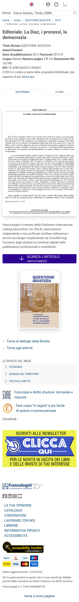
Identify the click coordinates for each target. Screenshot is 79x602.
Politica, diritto (20, 381)
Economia (15, 366)
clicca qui (28, 76)
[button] (30, 5)
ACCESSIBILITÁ (15, 536)
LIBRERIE (11, 526)
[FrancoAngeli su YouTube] (20, 497)
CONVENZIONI (15, 515)
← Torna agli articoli (18, 348)
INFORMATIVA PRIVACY (22, 531)
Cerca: (6, 13)
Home (6, 20)
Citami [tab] (59, 92)
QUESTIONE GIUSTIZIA (38, 20)
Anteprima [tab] (22, 92)
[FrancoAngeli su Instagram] (15, 497)
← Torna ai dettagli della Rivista (26, 341)
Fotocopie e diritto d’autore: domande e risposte (43, 394)
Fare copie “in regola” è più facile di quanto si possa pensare (40, 408)
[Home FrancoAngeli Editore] (14, 5)
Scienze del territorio (24, 374)
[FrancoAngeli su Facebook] (5, 497)
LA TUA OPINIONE (18, 505)
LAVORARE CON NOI (19, 521)
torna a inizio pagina (39, 596)
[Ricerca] (74, 13)
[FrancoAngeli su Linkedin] (10, 497)
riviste (17, 20)
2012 (58, 20)
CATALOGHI (13, 510)
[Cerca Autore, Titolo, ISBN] (41, 13)
